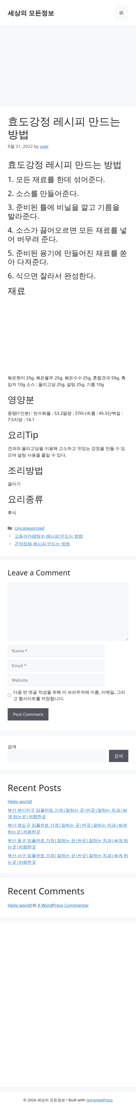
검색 (12, 747)
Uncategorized (29, 528)
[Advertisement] (68, 63)
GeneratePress (99, 1099)
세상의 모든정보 (31, 12)
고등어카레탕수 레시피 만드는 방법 (49, 536)
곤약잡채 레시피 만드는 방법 (42, 544)
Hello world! (20, 801)
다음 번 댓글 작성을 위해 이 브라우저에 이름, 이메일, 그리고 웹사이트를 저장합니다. (69, 695)
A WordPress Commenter (63, 905)
